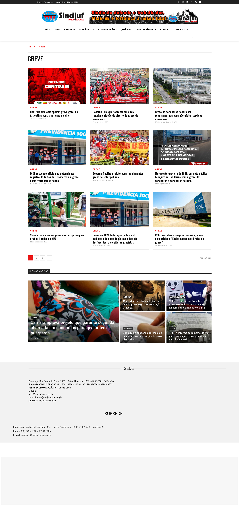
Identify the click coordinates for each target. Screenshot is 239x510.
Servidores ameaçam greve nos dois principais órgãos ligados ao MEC (57, 237)
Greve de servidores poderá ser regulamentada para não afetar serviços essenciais (178, 115)
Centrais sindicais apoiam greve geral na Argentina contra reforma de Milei (54, 113)
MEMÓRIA (127, 297)
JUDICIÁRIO (128, 329)
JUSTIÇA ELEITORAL (177, 297)
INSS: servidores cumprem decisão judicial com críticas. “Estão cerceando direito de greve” (179, 238)
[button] (193, 37)
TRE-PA (172, 329)
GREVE (33, 108)
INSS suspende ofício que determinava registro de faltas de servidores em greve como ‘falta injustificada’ (54, 177)
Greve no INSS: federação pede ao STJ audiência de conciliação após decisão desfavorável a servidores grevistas (115, 238)
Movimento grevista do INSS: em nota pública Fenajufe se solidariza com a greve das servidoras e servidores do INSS (181, 177)
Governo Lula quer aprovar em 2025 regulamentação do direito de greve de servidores (115, 115)
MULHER (35, 318)
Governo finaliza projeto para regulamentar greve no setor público (118, 175)
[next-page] (49, 257)
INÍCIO (32, 46)
